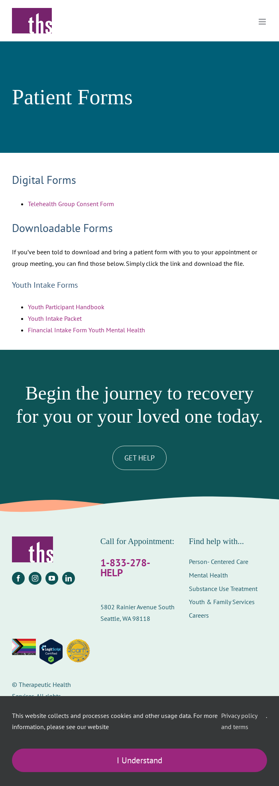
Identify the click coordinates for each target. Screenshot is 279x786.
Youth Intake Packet (55, 318)
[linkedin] (68, 578)
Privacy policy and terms (239, 721)
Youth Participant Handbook (66, 307)
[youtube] (51, 578)
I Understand (139, 760)
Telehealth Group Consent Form (71, 204)
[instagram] (35, 578)
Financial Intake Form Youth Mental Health (86, 330)
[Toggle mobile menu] (263, 22)
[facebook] (18, 578)
